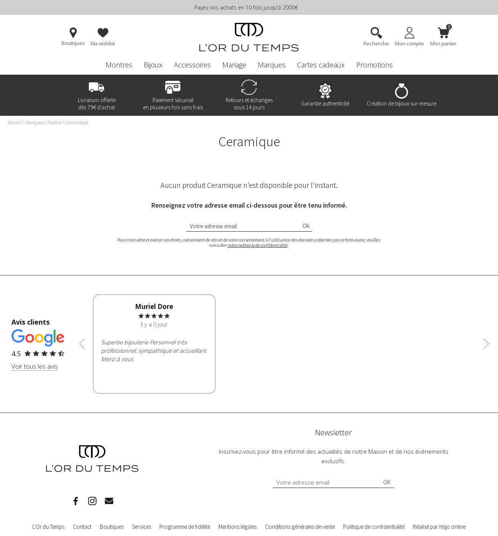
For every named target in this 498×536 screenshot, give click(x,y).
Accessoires (192, 64)
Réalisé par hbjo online (439, 526)
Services (141, 526)
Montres (119, 64)
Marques (272, 64)
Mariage (234, 64)
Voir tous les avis (34, 366)
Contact (82, 526)
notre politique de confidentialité (258, 245)
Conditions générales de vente (300, 526)
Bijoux (153, 64)
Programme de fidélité (184, 526)
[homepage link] (249, 38)
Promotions (374, 64)
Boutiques (112, 526)
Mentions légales (237, 526)
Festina (54, 122)
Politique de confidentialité (374, 526)
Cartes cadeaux (321, 64)
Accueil (15, 122)
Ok (305, 226)
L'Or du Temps (48, 526)
